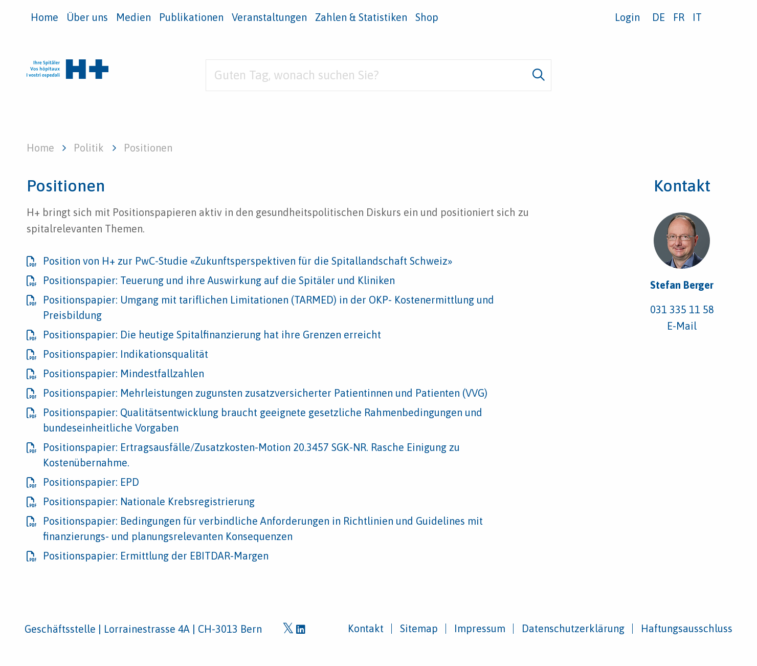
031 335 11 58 (682, 309)
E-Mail (682, 326)
